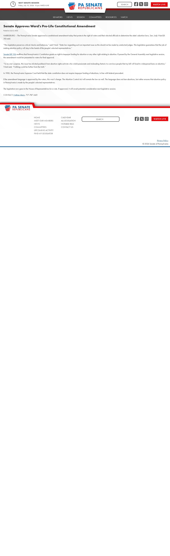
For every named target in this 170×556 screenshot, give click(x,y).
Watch (124, 16)
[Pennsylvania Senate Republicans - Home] (85, 7)
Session (81, 17)
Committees (95, 17)
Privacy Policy (162, 140)
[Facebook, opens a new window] (136, 4)
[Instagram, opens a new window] (146, 4)
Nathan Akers (19, 95)
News (69, 17)
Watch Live (159, 4)
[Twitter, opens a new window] (141, 4)
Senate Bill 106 (9, 54)
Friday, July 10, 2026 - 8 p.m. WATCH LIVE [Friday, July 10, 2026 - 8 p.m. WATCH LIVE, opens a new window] (33, 5)
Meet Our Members (43, 120)
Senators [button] (57, 17)
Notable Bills (67, 123)
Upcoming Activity (43, 130)
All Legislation (68, 120)
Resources (111, 17)
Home (46, 17)
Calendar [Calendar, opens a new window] (66, 117)
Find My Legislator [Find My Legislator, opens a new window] (43, 133)
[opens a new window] (165, 48)
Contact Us (67, 127)
